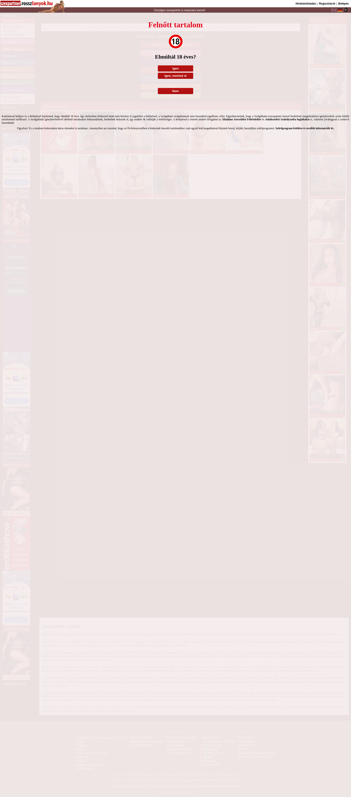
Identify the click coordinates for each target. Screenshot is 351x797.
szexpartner (173, 10)
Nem (175, 91)
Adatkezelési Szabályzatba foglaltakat (287, 119)
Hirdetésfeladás (306, 3)
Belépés (343, 3)
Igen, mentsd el (175, 75)
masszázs (190, 10)
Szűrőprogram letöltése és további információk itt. (304, 128)
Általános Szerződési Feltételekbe (241, 119)
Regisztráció (327, 3)
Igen (175, 68)
